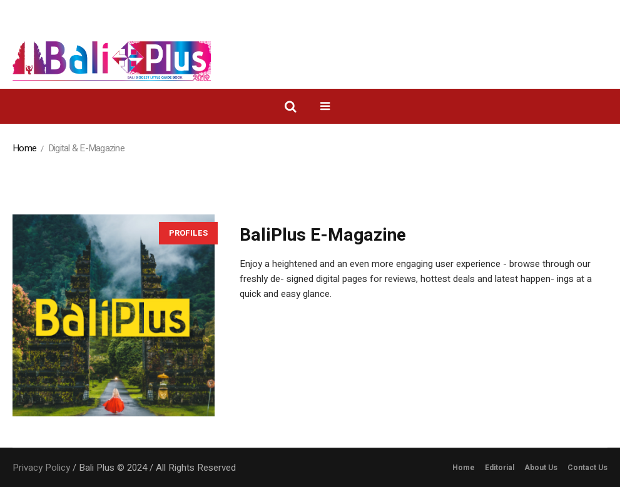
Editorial (499, 467)
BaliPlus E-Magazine (323, 235)
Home (24, 148)
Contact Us (587, 467)
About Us (540, 467)
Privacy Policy (41, 467)
